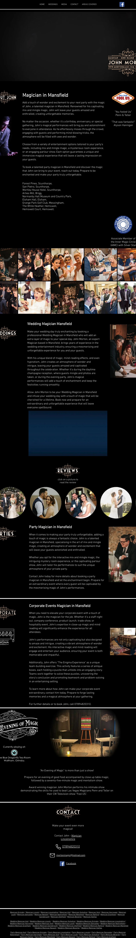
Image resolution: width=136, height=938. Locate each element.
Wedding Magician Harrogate (21, 923)
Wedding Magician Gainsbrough (45, 926)
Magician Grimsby (17, 912)
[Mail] (52, 855)
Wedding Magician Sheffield (70, 926)
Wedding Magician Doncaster (87, 923)
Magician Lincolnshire (71, 837)
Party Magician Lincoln (81, 932)
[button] (89, 4)
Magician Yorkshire (79, 912)
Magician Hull (65, 912)
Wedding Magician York (44, 923)
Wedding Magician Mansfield (116, 926)
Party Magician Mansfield (45, 937)
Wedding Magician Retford (93, 926)
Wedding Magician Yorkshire (64, 921)
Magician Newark (41, 914)
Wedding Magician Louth (64, 923)
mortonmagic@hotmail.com (70, 855)
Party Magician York (51, 935)
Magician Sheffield (58, 917)
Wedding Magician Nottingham (113, 923)
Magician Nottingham (58, 914)
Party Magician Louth (69, 935)
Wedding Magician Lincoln (40, 921)
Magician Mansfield (76, 914)
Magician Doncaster (25, 914)
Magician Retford (92, 914)
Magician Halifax (90, 917)
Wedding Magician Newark (45, 928)
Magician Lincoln (32, 912)
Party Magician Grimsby (37, 932)
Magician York (94, 912)
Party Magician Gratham (106, 937)
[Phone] (58, 847)
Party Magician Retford (86, 937)
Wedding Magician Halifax (91, 928)
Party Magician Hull (18, 932)
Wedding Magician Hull (19, 921)
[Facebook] (121, 4)
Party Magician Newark (65, 937)
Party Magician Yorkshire (89, 935)
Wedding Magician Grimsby (88, 921)
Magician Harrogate (109, 912)
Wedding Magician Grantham (19, 926)
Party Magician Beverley (110, 935)
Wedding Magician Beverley (69, 928)
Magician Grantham (108, 914)
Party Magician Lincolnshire (59, 932)
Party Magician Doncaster (102, 932)
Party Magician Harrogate (31, 935)
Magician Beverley (74, 917)
